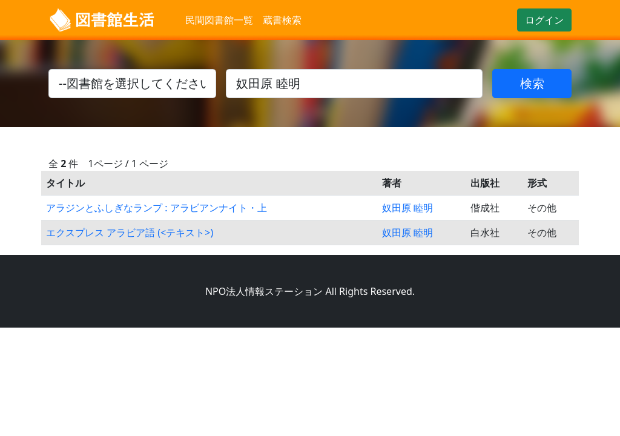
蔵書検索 (282, 20)
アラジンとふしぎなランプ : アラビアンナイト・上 (156, 207)
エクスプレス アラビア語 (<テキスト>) (129, 232)
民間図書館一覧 (219, 20)
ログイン (544, 20)
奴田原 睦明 (407, 207)
